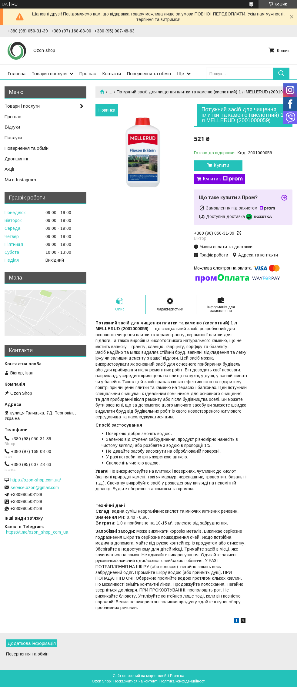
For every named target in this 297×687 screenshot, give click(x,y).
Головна (16, 73)
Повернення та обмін (149, 73)
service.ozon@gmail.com (35, 487)
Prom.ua (177, 676)
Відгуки (12, 126)
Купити (221, 165)
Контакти (111, 73)
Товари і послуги (49, 73)
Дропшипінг (16, 158)
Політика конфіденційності (182, 681)
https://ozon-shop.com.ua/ (35, 480)
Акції (9, 169)
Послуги (13, 137)
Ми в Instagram (20, 179)
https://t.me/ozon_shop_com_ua (37, 532)
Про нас (87, 73)
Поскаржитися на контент (135, 681)
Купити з (223, 179)
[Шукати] (281, 73)
